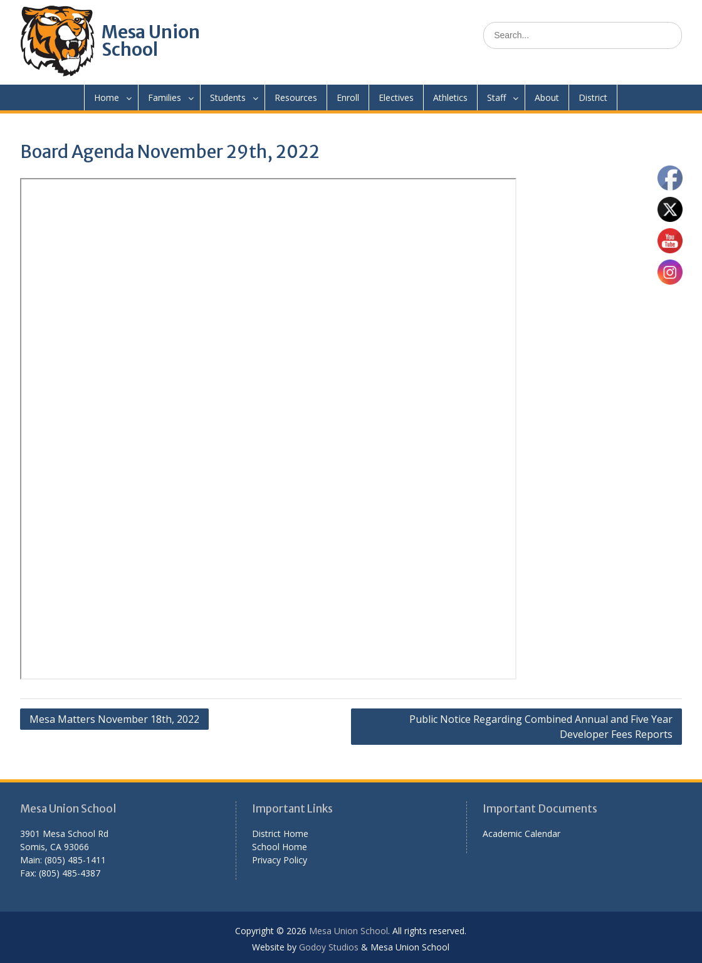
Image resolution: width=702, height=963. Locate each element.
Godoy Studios (329, 947)
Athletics (450, 97)
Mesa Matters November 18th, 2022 (114, 719)
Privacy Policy (279, 860)
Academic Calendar (521, 833)
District (593, 97)
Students (228, 97)
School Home (279, 847)
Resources (296, 97)
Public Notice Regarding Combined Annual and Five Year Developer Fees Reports (541, 726)
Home (106, 97)
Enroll (348, 97)
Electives (396, 97)
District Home (280, 833)
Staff (496, 97)
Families (164, 97)
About (547, 97)
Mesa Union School (151, 41)
